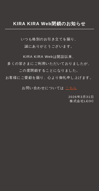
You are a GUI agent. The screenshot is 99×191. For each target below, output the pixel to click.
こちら (71, 88)
